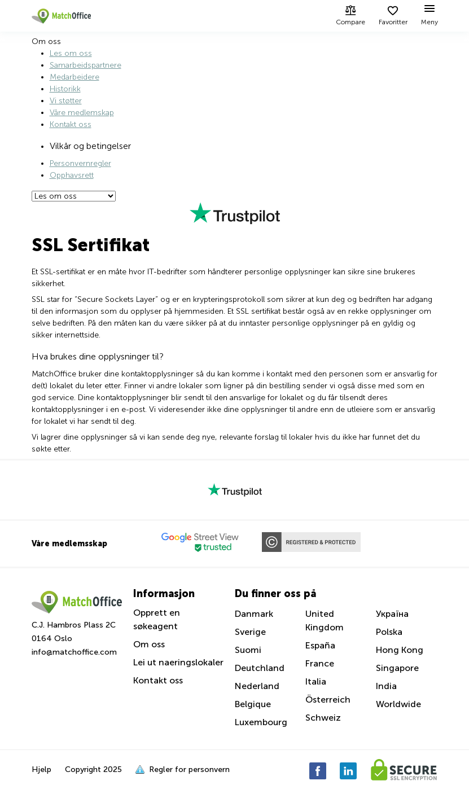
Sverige (250, 632)
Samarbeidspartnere (85, 65)
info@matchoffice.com (74, 652)
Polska (389, 632)
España (320, 645)
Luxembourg (261, 722)
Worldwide (398, 704)
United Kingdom (324, 620)
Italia (315, 681)
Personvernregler (80, 163)
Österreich (327, 699)
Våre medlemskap (82, 112)
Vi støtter (66, 101)
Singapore (397, 668)
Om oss (149, 644)
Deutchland (259, 668)
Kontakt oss (70, 124)
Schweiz (323, 717)
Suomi (248, 650)
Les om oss (71, 53)
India (386, 686)
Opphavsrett (72, 175)
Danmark (254, 614)
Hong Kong (399, 650)
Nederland (257, 686)
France (319, 663)
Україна (392, 614)
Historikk (65, 89)
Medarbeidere (74, 77)
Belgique (253, 704)
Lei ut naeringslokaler (178, 662)
